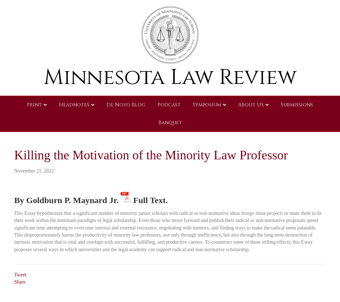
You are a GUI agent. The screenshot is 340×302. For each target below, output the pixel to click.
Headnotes (74, 104)
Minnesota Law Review (170, 77)
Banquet (170, 122)
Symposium (207, 104)
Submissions (297, 104)
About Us (251, 104)
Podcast (169, 104)
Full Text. (150, 199)
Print (34, 104)
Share (20, 282)
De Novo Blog (126, 104)
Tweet (20, 274)
